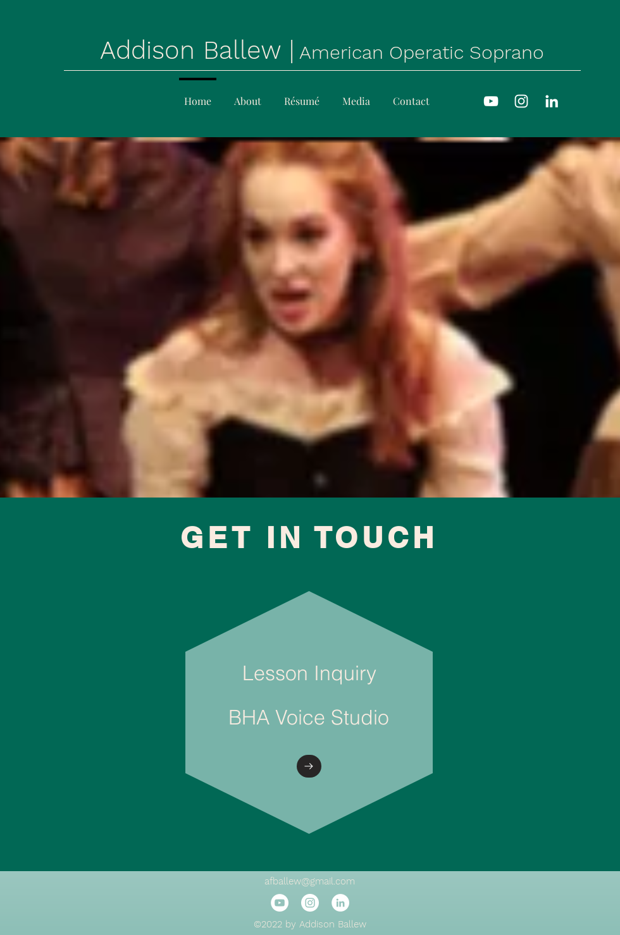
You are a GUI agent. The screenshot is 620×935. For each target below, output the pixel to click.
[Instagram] (521, 101)
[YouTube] (491, 101)
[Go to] (309, 766)
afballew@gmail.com (309, 881)
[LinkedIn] (552, 101)
